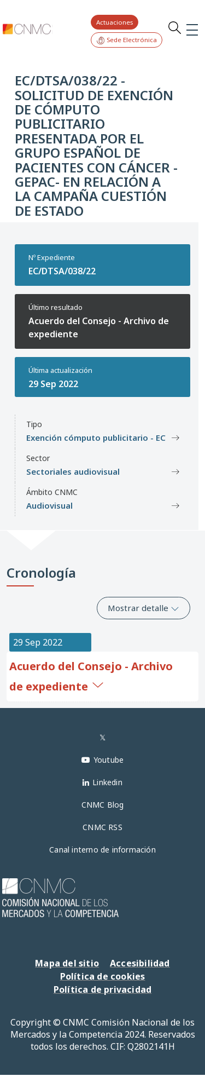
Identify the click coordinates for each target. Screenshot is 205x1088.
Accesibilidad (140, 963)
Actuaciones (114, 22)
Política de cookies (102, 976)
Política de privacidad (102, 989)
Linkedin (107, 782)
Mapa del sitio (67, 963)
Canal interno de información (102, 849)
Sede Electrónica (126, 40)
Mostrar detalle (143, 607)
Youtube (108, 760)
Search (174, 27)
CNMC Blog (102, 804)
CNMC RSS (102, 827)
